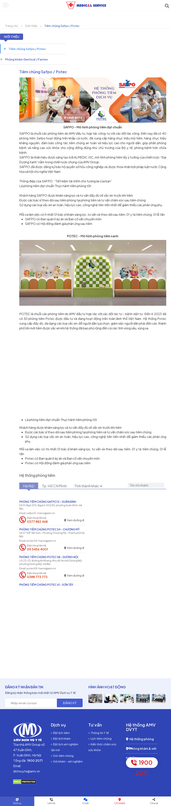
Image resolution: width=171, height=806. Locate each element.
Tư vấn (85, 803)
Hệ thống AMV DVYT (141, 727)
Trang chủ (11, 25)
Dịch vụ (17, 803)
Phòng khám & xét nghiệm (141, 750)
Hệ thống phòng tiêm (140, 740)
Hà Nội (28, 486)
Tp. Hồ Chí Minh (54, 486)
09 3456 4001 (37, 549)
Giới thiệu (31, 25)
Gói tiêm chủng (62, 755)
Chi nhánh (119, 803)
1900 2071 (141, 763)
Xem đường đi (74, 520)
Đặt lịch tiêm (60, 732)
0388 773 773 (37, 577)
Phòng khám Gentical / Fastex (24, 59)
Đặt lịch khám (61, 738)
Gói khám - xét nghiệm (67, 761)
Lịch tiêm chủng (99, 738)
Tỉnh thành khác (88, 486)
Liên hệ (51, 803)
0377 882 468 (37, 521)
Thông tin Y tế (98, 732)
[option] (95, 698)
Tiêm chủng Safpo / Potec (62, 25)
